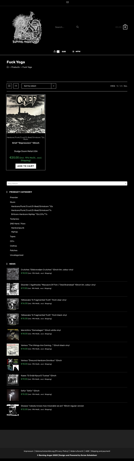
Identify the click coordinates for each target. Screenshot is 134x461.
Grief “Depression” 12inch (25, 145)
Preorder (14, 200)
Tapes (12, 239)
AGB (87, 454)
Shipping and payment (100, 454)
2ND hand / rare (17, 226)
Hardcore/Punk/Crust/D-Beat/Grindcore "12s (25, 140)
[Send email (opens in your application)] (67, 2)
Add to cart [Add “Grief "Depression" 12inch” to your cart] (25, 168)
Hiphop (14, 234)
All (125, 88)
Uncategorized (16, 258)
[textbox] (67, 186)
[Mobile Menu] (76, 53)
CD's (12, 244)
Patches (13, 253)
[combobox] (67, 186)
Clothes (13, 248)
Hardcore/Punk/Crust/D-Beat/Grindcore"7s (31, 213)
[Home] (8, 70)
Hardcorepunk (17, 230)
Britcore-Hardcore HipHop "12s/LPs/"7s (29, 217)
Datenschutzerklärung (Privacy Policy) (51, 454)
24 (121, 88)
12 (117, 88)
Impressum (28, 454)
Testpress (14, 221)
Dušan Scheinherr (89, 458)
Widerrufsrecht (76, 454)
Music (25, 142)
